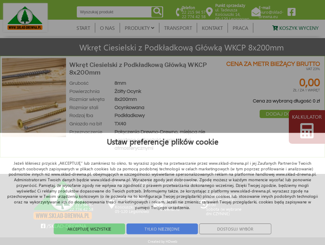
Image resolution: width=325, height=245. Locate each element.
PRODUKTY (139, 27)
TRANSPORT (178, 27)
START (83, 27)
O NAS (107, 27)
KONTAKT (212, 27)
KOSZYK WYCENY (295, 27)
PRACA (240, 27)
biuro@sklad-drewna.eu (271, 14)
